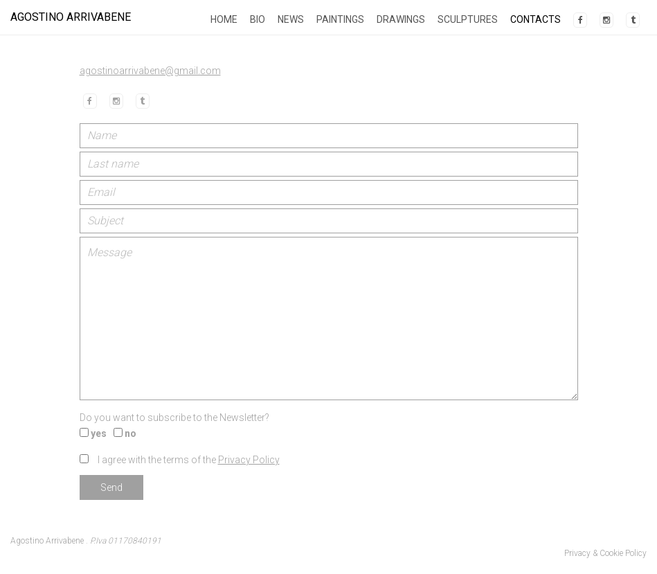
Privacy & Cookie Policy (605, 553)
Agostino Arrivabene (70, 17)
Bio (257, 19)
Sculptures (468, 19)
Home (223, 19)
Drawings (401, 19)
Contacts (535, 19)
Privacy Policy (249, 459)
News (291, 19)
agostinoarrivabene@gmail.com (150, 70)
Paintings (340, 19)
